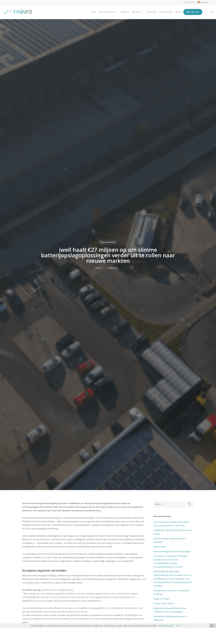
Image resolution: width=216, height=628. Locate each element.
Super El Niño (159, 546)
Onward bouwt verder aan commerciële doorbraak (171, 592)
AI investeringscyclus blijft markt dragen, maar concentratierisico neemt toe (171, 524)
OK (177, 625)
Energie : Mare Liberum (163, 603)
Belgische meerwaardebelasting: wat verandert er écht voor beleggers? (169, 610)
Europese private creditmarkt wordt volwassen (169, 540)
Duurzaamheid (108, 242)
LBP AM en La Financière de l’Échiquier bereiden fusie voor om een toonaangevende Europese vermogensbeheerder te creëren (170, 561)
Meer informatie (165, 625)
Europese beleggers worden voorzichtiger (172, 551)
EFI (99, 268)
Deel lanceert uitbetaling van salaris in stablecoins (170, 618)
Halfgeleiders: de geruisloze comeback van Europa (172, 532)
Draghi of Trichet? (161, 598)
